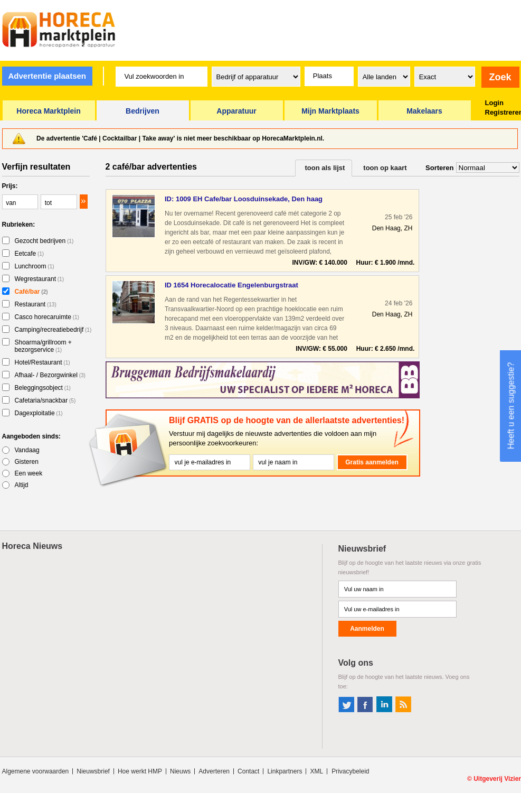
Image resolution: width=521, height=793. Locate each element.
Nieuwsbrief (93, 771)
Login (494, 103)
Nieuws (180, 771)
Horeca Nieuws (32, 546)
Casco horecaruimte (47, 317)
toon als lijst (325, 168)
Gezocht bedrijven (44, 241)
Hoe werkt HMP (140, 771)
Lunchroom (34, 266)
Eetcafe (29, 253)
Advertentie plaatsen (47, 75)
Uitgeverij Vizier (497, 778)
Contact (248, 771)
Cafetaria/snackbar (45, 400)
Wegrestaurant (39, 279)
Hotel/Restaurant (42, 362)
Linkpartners (284, 771)
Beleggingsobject (43, 387)
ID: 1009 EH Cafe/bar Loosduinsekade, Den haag (244, 199)
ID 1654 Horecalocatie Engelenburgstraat (231, 285)
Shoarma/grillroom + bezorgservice (43, 346)
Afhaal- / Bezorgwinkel (50, 375)
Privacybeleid (350, 771)
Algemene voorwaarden (35, 771)
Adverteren (214, 771)
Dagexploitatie (39, 413)
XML (316, 771)
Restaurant (35, 304)
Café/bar (31, 291)
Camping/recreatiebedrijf (53, 329)
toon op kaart (384, 168)
